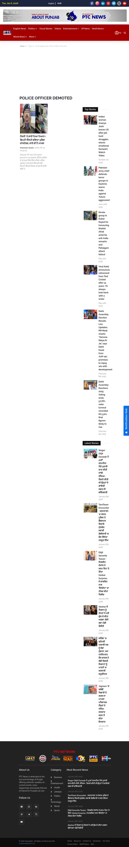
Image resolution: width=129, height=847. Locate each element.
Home (22, 46)
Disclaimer (97, 841)
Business (56, 777)
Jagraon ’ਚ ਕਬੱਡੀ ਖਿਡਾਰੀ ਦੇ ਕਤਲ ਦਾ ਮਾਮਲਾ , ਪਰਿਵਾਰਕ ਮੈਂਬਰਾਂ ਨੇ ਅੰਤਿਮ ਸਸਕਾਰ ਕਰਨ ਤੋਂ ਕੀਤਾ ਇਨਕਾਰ (104, 704)
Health (55, 787)
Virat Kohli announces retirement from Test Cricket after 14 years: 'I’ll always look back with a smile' (104, 282)
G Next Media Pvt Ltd (27, 843)
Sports (55, 810)
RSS (92, 844)
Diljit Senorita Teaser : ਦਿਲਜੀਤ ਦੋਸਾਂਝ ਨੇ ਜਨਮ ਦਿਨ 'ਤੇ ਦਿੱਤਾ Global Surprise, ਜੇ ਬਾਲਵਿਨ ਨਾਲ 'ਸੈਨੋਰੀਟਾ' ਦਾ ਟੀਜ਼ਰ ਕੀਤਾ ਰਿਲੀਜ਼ (104, 573)
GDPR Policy (84, 844)
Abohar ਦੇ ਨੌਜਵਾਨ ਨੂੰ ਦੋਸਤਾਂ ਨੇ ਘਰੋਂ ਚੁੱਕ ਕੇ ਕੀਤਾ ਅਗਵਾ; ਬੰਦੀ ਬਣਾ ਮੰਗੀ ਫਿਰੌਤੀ (104, 616)
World (55, 806)
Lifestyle (56, 792)
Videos (57, 28)
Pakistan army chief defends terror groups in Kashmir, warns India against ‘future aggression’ (104, 183)
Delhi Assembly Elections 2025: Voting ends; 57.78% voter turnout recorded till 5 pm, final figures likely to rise (104, 404)
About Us (77, 841)
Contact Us (87, 841)
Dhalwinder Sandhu (27, 148)
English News (19, 28)
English (51, 3)
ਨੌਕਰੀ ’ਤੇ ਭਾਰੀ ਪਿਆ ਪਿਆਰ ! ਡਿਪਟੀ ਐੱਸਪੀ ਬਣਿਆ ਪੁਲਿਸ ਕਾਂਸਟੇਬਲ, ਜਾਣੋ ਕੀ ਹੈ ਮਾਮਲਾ (33, 140)
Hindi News (98, 28)
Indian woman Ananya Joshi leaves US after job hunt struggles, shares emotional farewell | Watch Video (104, 136)
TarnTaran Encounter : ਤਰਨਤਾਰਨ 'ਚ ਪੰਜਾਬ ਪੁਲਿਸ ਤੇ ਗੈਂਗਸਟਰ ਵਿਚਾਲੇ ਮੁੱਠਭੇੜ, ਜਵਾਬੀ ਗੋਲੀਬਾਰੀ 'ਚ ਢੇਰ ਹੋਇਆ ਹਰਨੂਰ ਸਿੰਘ (104, 522)
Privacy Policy (72, 844)
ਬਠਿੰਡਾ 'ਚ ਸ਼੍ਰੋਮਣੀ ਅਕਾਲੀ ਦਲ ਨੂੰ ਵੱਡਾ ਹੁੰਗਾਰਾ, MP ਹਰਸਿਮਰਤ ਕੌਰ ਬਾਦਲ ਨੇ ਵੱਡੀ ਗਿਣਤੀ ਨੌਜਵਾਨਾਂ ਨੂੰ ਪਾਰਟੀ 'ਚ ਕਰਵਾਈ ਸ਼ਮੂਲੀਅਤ (104, 656)
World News (20, 37)
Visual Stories (45, 28)
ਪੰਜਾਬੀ (59, 3)
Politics (32, 28)
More (32, 37)
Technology (56, 801)
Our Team (106, 841)
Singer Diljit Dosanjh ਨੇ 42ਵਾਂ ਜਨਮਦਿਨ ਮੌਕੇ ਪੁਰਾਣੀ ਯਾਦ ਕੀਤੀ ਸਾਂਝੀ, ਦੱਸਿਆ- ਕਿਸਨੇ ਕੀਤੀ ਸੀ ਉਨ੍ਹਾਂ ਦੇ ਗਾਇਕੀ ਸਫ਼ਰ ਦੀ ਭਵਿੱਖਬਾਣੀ (104, 471)
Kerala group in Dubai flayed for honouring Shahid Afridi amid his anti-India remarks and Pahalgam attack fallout (104, 233)
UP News (85, 28)
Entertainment (71, 28)
